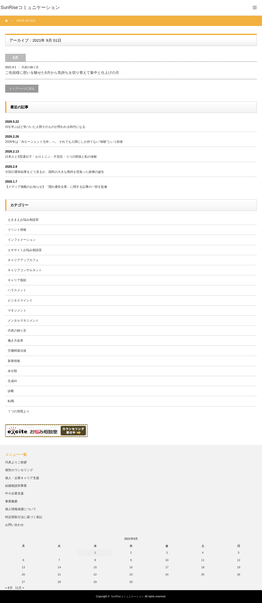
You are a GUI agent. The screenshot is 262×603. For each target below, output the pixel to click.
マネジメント (17, 310)
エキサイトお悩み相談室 (25, 250)
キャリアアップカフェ (23, 260)
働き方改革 (15, 340)
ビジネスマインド (20, 300)
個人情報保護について (20, 509)
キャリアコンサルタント (25, 270)
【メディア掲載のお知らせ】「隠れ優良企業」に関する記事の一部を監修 (56, 187)
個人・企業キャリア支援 (22, 478)
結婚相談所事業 (16, 485)
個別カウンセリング (19, 470)
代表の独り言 (30, 67)
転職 (11, 401)
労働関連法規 (17, 350)
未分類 (12, 371)
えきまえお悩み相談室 (23, 219)
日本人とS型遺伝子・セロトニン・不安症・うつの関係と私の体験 (51, 156)
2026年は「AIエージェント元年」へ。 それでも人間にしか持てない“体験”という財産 (64, 142)
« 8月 (9, 588)
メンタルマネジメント (23, 320)
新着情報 (14, 361)
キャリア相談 (17, 280)
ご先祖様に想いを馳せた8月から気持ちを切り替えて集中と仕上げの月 (62, 72)
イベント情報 (17, 230)
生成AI (12, 381)
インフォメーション (22, 240)
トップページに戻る (22, 88)
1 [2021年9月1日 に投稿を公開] (95, 552)
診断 (11, 391)
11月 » (19, 588)
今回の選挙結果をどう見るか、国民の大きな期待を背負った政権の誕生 (54, 172)
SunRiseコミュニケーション (127, 596)
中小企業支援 (14, 493)
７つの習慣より (18, 411)
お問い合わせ (14, 525)
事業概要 (11, 501)
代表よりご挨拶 (16, 462)
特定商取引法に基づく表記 (23, 517)
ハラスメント (17, 290)
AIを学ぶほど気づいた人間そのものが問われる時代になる (45, 127)
